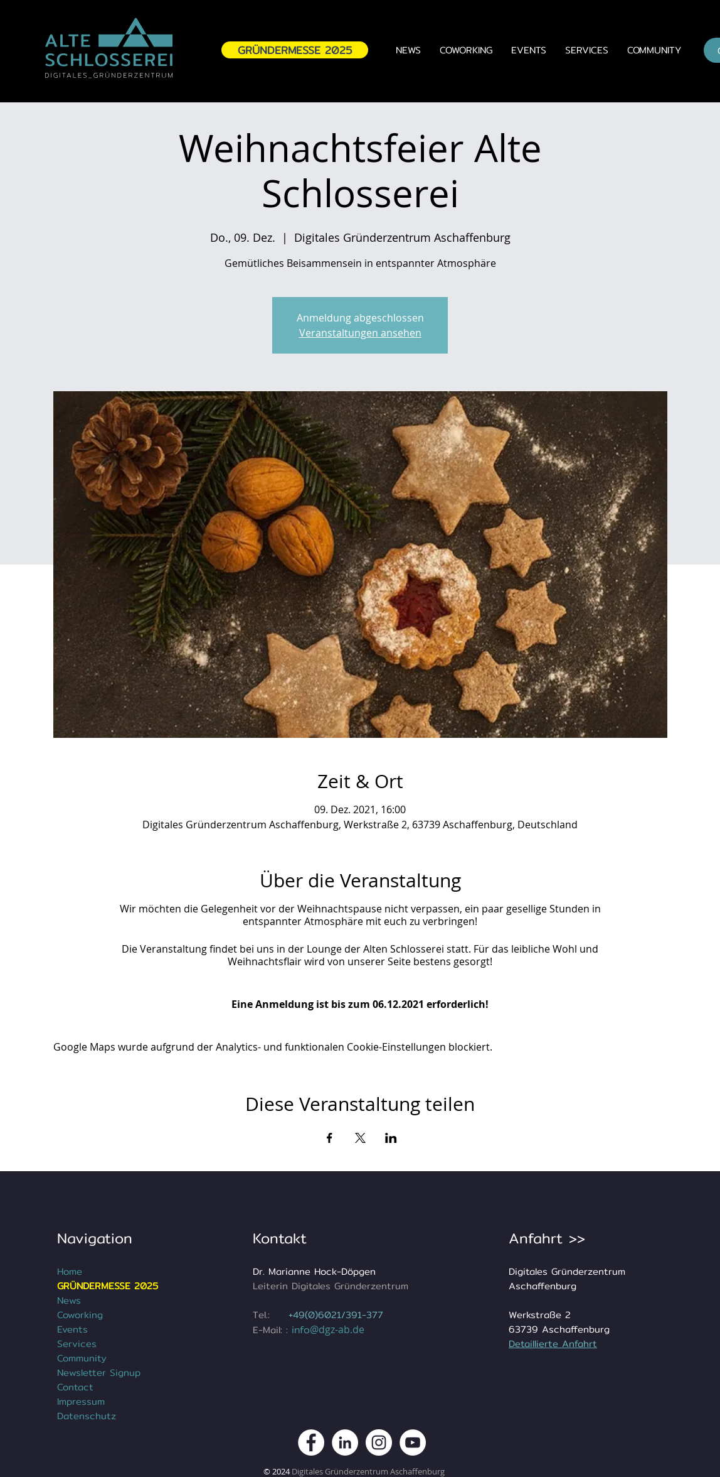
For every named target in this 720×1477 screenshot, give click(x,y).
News (69, 1300)
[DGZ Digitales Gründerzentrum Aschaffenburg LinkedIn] (345, 1442)
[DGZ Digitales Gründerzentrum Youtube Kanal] (413, 1442)
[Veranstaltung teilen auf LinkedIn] (391, 1138)
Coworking (80, 1314)
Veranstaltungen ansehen (360, 333)
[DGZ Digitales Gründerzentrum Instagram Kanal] (379, 1442)
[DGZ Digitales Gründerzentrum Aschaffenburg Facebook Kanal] (311, 1442)
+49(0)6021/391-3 (330, 1314)
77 (377, 1314)
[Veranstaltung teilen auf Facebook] (330, 1138)
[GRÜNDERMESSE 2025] (294, 49)
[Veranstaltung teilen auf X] (360, 1138)
